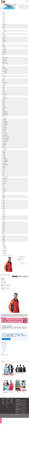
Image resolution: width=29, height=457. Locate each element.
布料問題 (4, 236)
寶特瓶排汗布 (4, 130)
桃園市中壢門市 (5, 250)
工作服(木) (4, 91)
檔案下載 (4, 242)
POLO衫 (4, 29)
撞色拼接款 (4, 105)
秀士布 (3, 186)
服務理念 (4, 15)
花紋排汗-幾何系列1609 (6, 138)
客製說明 (20, 276)
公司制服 (4, 99)
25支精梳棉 (4, 152)
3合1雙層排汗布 (5, 163)
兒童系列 (4, 79)
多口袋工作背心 (5, 93)
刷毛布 (3, 175)
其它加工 (4, 208)
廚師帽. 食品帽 (4, 49)
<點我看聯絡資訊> (3, 289)
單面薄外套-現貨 (5, 68)
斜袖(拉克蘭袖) (4, 107)
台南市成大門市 (5, 253)
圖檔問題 (4, 239)
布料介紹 (3, 116)
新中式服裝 (4, 110)
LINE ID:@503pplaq (23, 404)
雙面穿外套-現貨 (5, 71)
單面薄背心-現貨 (5, 60)
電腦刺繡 (4, 197)
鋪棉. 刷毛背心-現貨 (5, 63)
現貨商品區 (4, 85)
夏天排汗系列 (4, 147)
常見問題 (4, 234)
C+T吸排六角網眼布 (5, 161)
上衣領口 (4, 200)
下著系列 (4, 90)
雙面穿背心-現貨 (5, 62)
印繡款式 (3, 192)
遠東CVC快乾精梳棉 (5, 164)
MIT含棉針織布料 (5, 149)
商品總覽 (3, 21)
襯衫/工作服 (4, 35)
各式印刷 (11, 400)
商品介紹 (15, 276)
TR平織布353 (4, 183)
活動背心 (4, 231)
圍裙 (3, 43)
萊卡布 (3, 169)
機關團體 (4, 102)
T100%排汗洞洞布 (5, 133)
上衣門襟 (4, 203)
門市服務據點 (18, 399)
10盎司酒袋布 (4, 189)
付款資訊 (4, 217)
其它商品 (4, 77)
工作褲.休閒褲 (4, 76)
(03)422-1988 (18, 407)
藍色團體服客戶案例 (5, 113)
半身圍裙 (4, 46)
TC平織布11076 (5, 180)
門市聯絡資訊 (4, 245)
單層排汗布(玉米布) (5, 141)
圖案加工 (4, 194)
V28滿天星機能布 (5, 121)
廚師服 (3, 32)
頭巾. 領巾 (4, 54)
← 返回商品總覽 (4, 351)
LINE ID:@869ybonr (23, 412)
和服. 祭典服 (4, 40)
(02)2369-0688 (18, 404)
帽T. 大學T (4, 26)
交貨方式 (4, 219)
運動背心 (4, 104)
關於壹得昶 (4, 13)
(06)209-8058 (18, 412)
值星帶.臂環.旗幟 (5, 82)
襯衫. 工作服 (4, 37)
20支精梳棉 (4, 150)
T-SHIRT (7, 400)
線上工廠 (4, 18)
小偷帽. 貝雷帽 (4, 51)
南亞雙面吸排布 (5, 144)
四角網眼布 (4, 166)
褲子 (3, 74)
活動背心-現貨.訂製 (5, 57)
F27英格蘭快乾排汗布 (5, 124)
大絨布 (3, 172)
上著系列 (4, 88)
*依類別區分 (4, 96)
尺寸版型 (4, 220)
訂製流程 (4, 214)
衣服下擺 (4, 206)
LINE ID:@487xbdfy (23, 407)
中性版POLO (4, 225)
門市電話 (1, 423)
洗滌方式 (25, 276)
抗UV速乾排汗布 (5, 127)
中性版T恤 (4, 222)
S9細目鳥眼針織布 (5, 135)
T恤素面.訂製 (4, 24)
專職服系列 (4, 38)
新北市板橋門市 (5, 247)
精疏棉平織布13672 (5, 178)
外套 (3, 65)
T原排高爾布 (4, 119)
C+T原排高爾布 (5, 158)
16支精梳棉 (4, 155)
